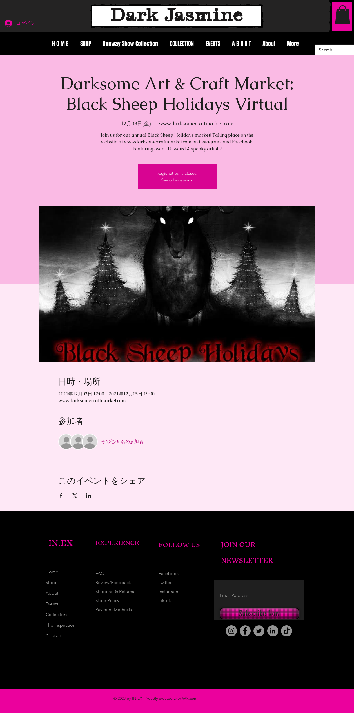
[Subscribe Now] (259, 613)
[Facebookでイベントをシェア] (61, 495)
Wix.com (189, 698)
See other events (177, 180)
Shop (51, 582)
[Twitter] (258, 630)
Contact (53, 636)
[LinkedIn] (272, 630)
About (52, 593)
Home (52, 571)
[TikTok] (286, 630)
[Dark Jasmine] (176, 16)
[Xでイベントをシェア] (74, 495)
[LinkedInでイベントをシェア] (88, 495)
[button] (342, 14)
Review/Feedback (113, 582)
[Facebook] (245, 630)
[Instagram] (231, 630)
